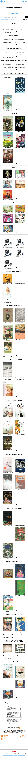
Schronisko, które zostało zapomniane (12, 720)
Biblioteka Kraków (14, 13)
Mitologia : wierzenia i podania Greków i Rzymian (13, 706)
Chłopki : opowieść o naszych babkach (12, 713)
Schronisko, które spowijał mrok (11, 716)
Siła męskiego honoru (10, 723)
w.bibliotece (6, 731)
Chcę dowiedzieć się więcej (8, 755)
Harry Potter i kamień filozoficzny (11, 708)
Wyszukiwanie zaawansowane (6, 19)
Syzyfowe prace (9, 722)
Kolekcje (14, 19)
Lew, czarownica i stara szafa (11, 705)
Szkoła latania (9, 709)
